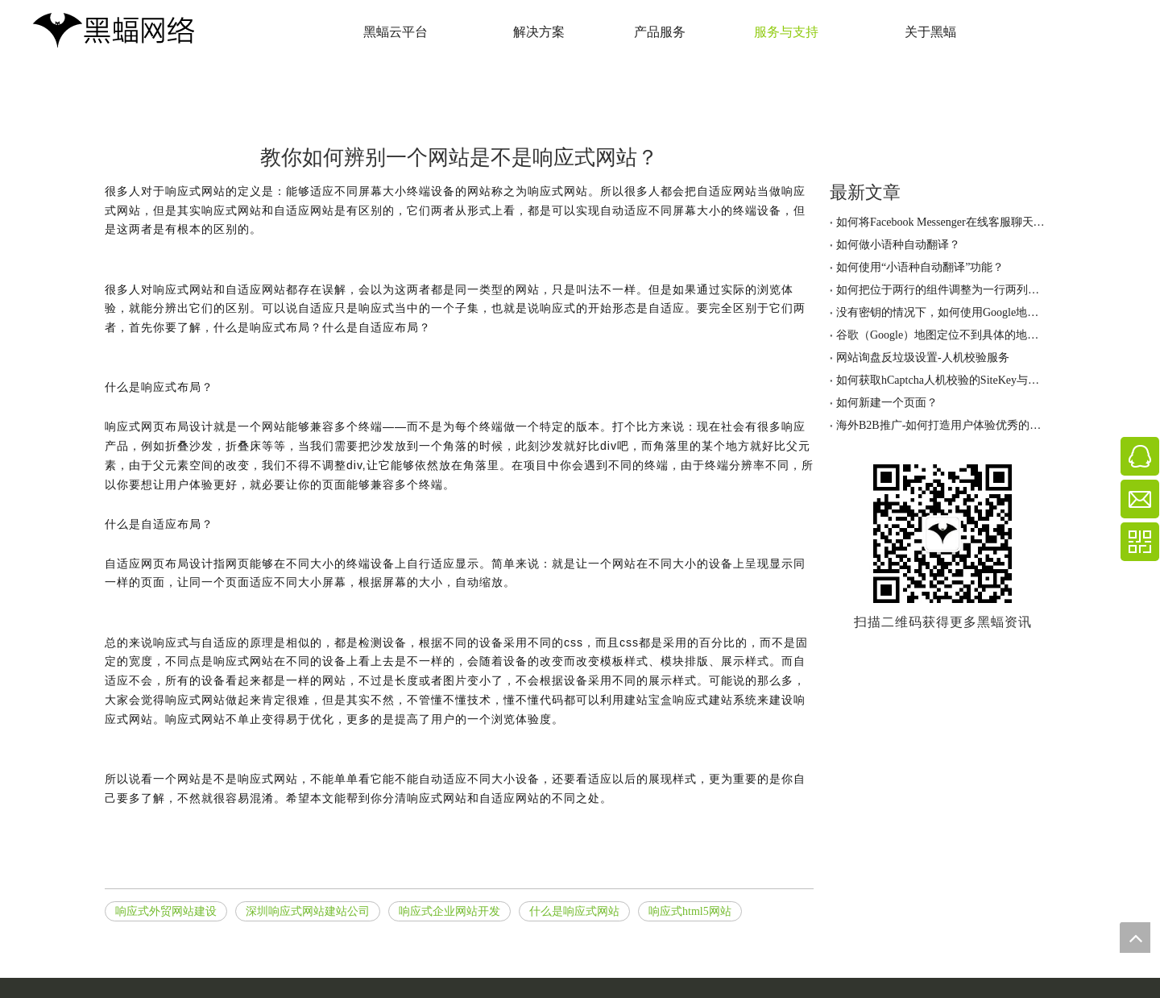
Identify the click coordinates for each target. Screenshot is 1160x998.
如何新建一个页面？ (887, 403)
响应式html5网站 (689, 911)
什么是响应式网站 (574, 911)
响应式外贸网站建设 (166, 911)
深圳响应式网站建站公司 (308, 911)
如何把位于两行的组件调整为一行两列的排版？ (942, 290)
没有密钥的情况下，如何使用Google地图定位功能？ (942, 312)
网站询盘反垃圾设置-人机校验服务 (922, 357)
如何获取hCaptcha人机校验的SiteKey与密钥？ (942, 380)
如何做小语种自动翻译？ (898, 245)
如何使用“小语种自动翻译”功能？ (920, 267)
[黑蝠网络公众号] (942, 533)
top (1135, 937)
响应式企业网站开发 (449, 911)
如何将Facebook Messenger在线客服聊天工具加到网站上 (942, 222)
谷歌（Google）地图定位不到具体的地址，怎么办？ (942, 335)
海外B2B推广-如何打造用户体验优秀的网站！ (942, 425)
